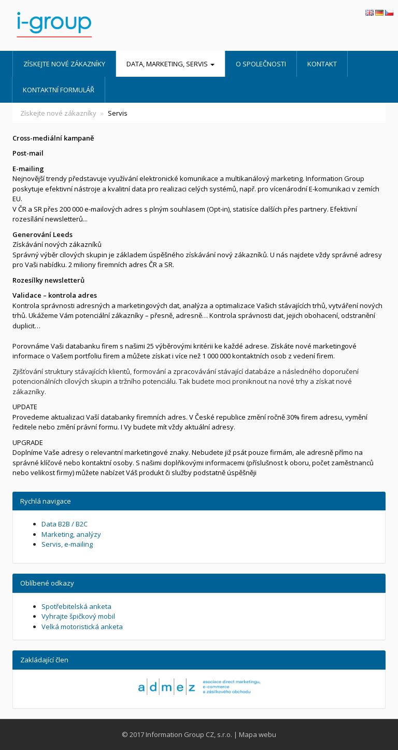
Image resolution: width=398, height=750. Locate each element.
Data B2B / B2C (64, 524)
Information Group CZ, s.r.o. (189, 734)
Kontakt (322, 63)
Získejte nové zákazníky (64, 63)
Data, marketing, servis (170, 63)
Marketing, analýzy (71, 534)
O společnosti (261, 63)
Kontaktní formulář (58, 89)
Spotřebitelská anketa (76, 606)
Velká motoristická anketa (82, 626)
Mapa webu (257, 734)
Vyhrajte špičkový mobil (78, 616)
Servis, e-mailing (67, 544)
